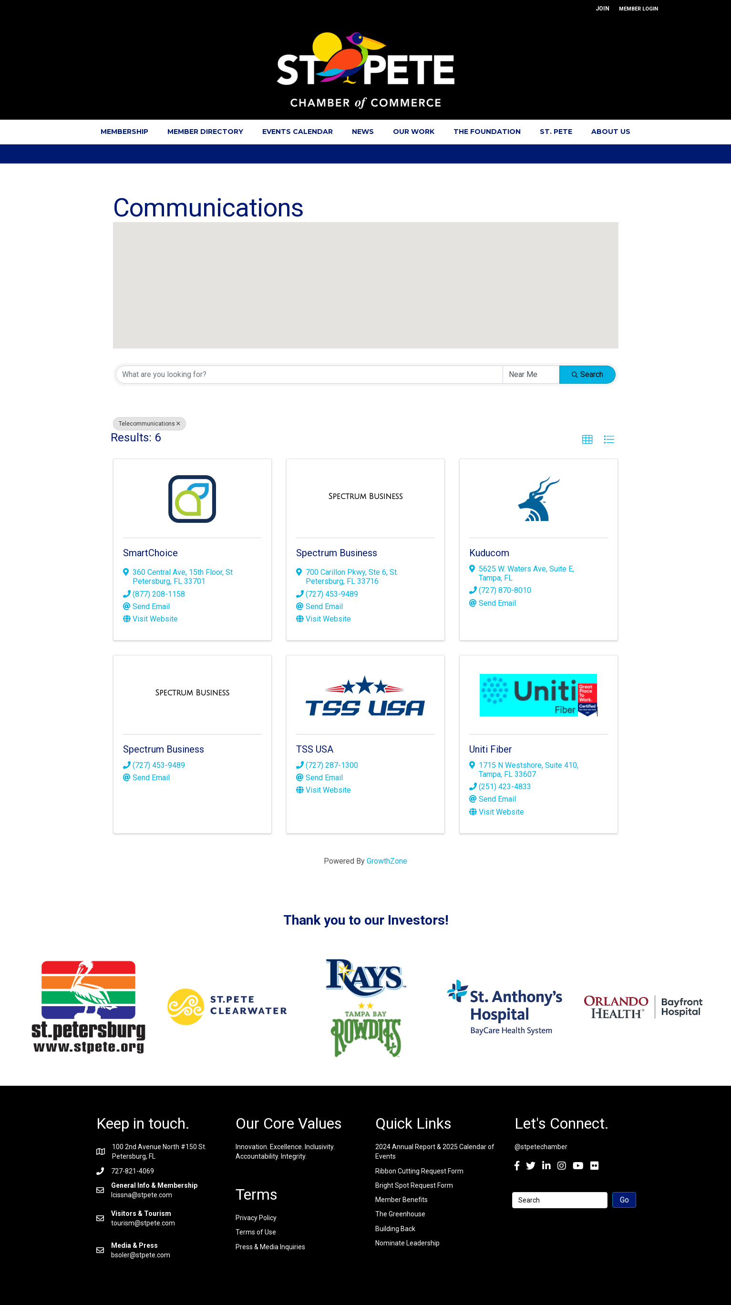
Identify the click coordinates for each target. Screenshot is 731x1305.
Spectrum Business (336, 553)
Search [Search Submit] (587, 374)
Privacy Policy (256, 1218)
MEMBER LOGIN (638, 9)
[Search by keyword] (309, 375)
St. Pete (556, 131)
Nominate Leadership (407, 1243)
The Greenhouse (400, 1214)
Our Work (413, 131)
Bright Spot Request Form (414, 1185)
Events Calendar (297, 131)
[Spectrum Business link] (366, 496)
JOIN (602, 8)
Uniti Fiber (490, 749)
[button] (357, 313)
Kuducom (489, 553)
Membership (124, 131)
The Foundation (487, 131)
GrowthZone (387, 861)
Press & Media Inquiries (270, 1247)
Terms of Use (256, 1232)
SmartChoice (150, 553)
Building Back (395, 1229)
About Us (610, 131)
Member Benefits (401, 1199)
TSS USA (314, 749)
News (363, 131)
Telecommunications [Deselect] (149, 423)
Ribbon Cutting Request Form (419, 1171)
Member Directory (205, 131)
